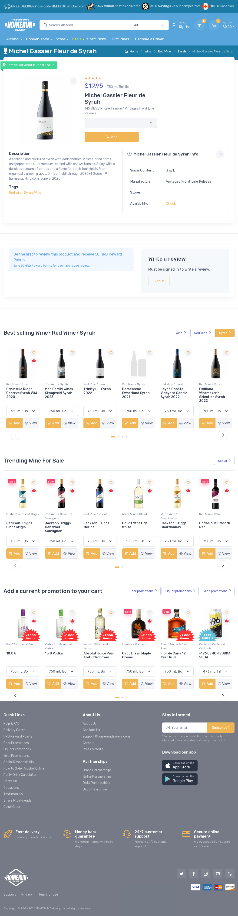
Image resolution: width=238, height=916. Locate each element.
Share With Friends (17, 801)
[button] (180, 766)
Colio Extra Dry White (173, 525)
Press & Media (93, 749)
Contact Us (91, 730)
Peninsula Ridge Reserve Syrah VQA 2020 (60, 393)
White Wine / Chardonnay (207, 516)
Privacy (27, 895)
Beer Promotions (16, 743)
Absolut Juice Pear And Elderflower (137, 655)
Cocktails (10, 781)
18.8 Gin (51, 653)
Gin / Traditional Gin (58, 644)
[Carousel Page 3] (122, 436)
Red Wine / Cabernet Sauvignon (97, 516)
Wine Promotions (16, 756)
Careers (88, 743)
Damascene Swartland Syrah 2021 (174, 393)
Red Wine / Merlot (133, 514)
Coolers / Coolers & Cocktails (19, 646)
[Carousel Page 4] (126, 436)
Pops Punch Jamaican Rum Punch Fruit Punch (21, 657)
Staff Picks (96, 39)
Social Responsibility (18, 762)
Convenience (37, 39)
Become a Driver (149, 39)
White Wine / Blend (173, 514)
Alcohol (12, 39)
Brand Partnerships (97, 770)
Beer (144, 591)
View (31, 423)
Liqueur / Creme (171, 644)
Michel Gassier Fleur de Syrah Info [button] (162, 154)
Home (131, 51)
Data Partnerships (96, 783)
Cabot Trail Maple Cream (175, 655)
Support (9, 895)
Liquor (180, 591)
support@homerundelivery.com (106, 736)
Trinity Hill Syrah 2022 (135, 391)
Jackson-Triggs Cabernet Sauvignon (96, 527)
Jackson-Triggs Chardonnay (212, 525)
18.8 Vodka (92, 653)
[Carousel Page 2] (118, 436)
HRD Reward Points (17, 736)
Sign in (159, 281)
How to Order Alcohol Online (23, 768)
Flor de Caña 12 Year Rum (211, 655)
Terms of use (48, 895)
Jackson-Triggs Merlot (135, 525)
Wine (148, 51)
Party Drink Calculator (19, 775)
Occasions (11, 788)
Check (171, 203)
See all (224, 461)
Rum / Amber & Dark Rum (212, 646)
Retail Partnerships (97, 777)
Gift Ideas (120, 39)
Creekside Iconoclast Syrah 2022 (20, 393)
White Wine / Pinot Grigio (22, 514)
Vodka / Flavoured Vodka (134, 646)
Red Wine (164, 51)
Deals (76, 39)
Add (112, 137)
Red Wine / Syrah (17, 384)
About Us (89, 724)
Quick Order (11, 807)
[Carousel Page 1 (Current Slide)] (113, 436)
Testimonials (13, 794)
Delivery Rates (14, 730)
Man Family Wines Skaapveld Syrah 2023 (97, 393)
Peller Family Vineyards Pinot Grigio (19, 527)
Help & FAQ (11, 724)
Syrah (182, 51)
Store (60, 39)
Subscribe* (220, 727)
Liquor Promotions (17, 749)
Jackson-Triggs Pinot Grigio (58, 525)
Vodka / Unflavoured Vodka (97, 646)
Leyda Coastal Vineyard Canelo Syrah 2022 (212, 393)
